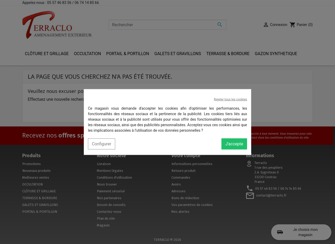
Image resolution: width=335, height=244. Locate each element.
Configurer (101, 143)
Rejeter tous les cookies (230, 99)
